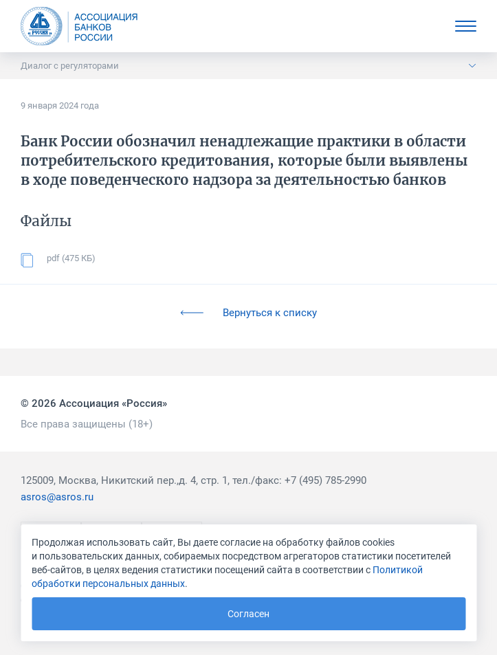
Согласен (248, 613)
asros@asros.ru (57, 497)
